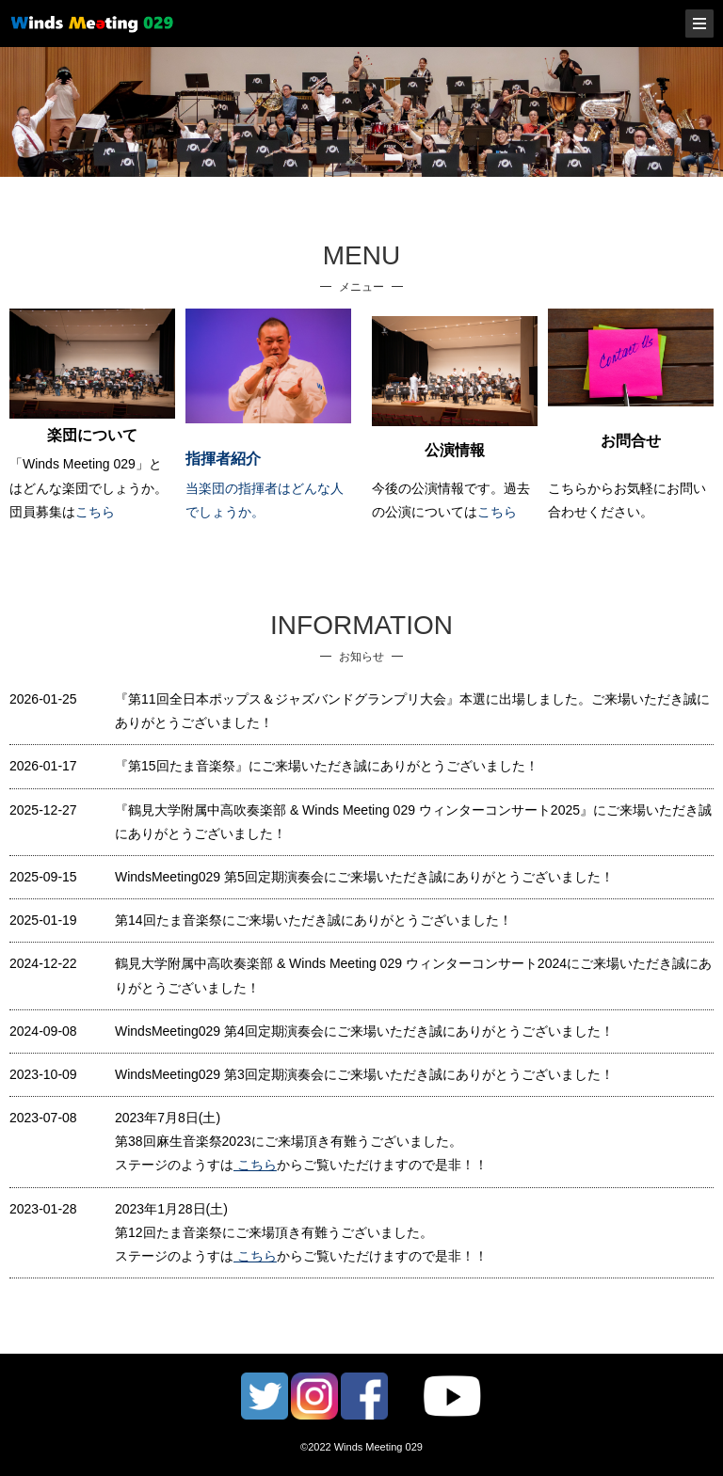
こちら (95, 511)
